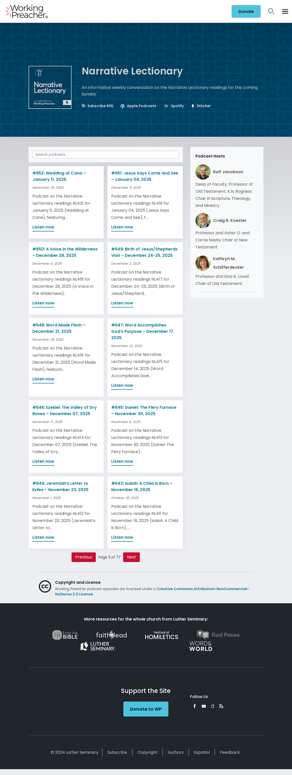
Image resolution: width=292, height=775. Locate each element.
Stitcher (201, 105)
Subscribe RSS (97, 105)
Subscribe (117, 752)
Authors (176, 752)
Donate (246, 11)
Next (131, 557)
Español (202, 752)
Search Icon (271, 11)
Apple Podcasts (138, 105)
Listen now (43, 227)
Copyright (148, 752)
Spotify (174, 105)
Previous (83, 557)
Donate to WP (146, 709)
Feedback (230, 752)
